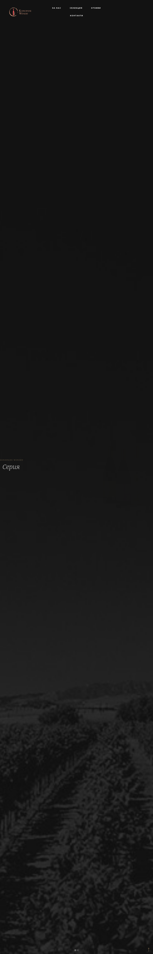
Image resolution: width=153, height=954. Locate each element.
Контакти (76, 16)
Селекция (76, 8)
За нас (56, 8)
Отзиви (96, 8)
